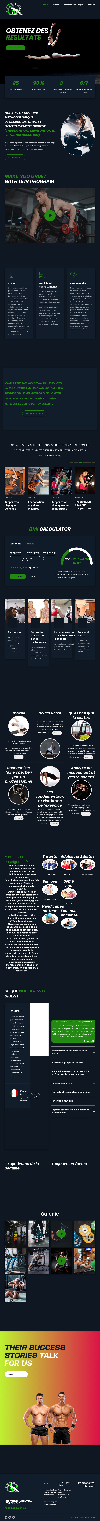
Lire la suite (18, 757)
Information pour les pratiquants (50, 1503)
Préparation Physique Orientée (59, 565)
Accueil (46, 5)
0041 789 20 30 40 (15, 1508)
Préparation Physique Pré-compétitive (83, 565)
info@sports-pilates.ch (86, 1485)
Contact (91, 5)
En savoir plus (15, 194)
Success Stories (16, 1374)
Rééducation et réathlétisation (14, 564)
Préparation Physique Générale (36, 565)
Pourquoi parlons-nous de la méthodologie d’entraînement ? (65, 1493)
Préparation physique (74, 5)
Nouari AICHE (89, 1170)
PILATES (57, 5)
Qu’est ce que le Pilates (64, 1484)
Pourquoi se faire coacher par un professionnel (50, 1492)
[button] (71, 522)
